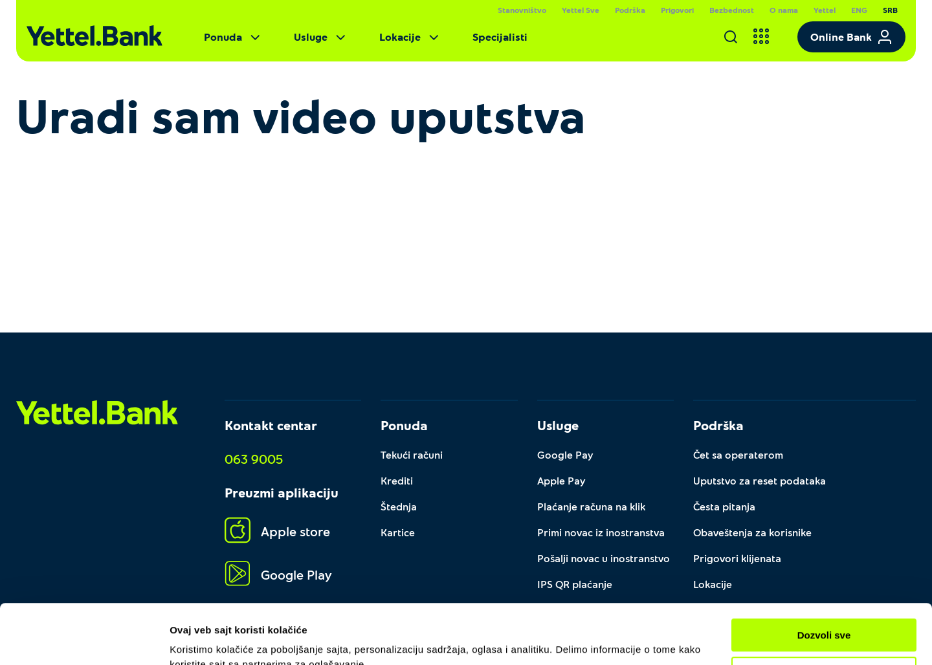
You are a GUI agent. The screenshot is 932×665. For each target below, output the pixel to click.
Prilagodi (824, 612)
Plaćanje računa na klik (591, 506)
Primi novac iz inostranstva (601, 532)
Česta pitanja (724, 506)
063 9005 (254, 458)
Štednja (399, 506)
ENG (859, 9)
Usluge (321, 37)
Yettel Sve (580, 9)
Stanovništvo (522, 9)
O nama (784, 9)
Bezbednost (731, 9)
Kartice (398, 532)
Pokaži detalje (202, 639)
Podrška (630, 9)
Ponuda (233, 37)
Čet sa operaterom (738, 454)
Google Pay (565, 454)
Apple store (277, 531)
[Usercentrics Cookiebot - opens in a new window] (83, 639)
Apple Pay (561, 480)
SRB (890, 9)
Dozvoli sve (824, 575)
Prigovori (677, 9)
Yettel (825, 9)
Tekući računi (412, 454)
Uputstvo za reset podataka (759, 480)
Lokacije (410, 37)
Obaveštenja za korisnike (752, 532)
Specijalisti (499, 36)
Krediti (397, 480)
